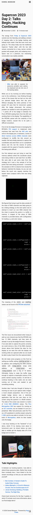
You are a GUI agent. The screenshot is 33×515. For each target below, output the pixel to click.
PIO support (13, 129)
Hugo (27, 510)
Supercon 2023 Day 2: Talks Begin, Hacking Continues (14, 21)
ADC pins (25, 131)
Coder (16, 512)
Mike (8, 84)
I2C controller (8, 408)
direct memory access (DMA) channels (15, 136)
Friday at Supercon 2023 (22, 36)
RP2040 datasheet (24, 304)
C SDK (4, 415)
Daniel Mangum (8, 2)
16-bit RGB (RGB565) (11, 404)
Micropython (12, 417)
